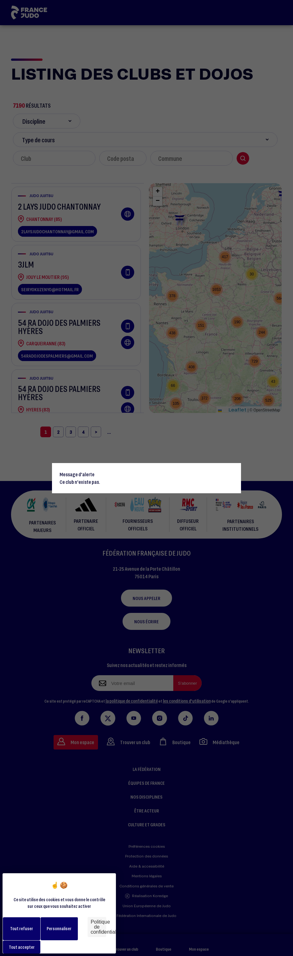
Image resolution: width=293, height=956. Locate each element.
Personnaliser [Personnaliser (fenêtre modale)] (59, 928)
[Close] (233, 470)
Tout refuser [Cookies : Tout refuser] (21, 928)
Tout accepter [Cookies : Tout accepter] (22, 947)
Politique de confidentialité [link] (98, 927)
